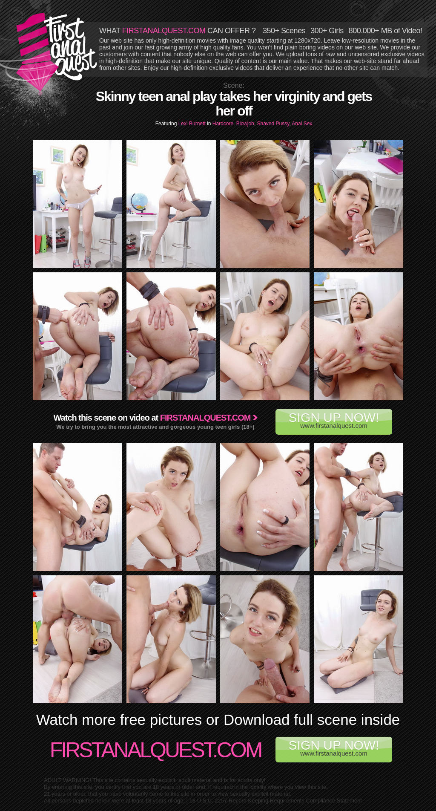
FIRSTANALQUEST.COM (164, 30)
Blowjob (245, 124)
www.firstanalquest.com (334, 419)
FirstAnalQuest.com (155, 750)
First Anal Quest (57, 52)
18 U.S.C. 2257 (208, 800)
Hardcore (222, 124)
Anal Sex (302, 124)
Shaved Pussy (273, 124)
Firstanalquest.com (205, 417)
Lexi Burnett (192, 124)
